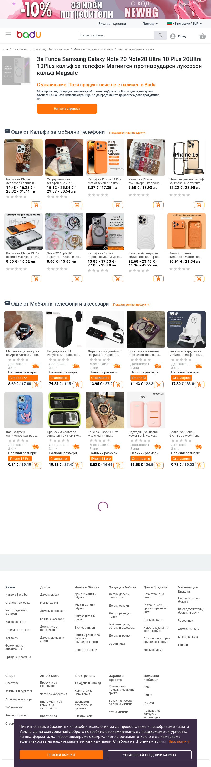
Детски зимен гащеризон (49, 628)
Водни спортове (16, 715)
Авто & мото (49, 676)
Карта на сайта (15, 622)
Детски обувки (119, 605)
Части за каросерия (53, 694)
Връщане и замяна (18, 657)
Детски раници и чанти (120, 615)
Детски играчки (119, 635)
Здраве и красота (116, 678)
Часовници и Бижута (188, 589)
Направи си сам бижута (189, 600)
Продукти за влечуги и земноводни (152, 714)
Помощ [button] (150, 24)
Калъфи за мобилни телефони (136, 49)
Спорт (10, 676)
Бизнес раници (85, 627)
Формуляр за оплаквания (14, 647)
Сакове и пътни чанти (85, 617)
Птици (148, 695)
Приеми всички (61, 755)
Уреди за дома (153, 650)
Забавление (13, 707)
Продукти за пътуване (48, 717)
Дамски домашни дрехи (52, 639)
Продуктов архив (17, 630)
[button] (8, 34)
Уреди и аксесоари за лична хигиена (121, 702)
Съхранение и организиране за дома (155, 608)
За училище (117, 643)
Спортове (12, 683)
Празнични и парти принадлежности (157, 640)
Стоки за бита (153, 620)
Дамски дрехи (49, 594)
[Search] (116, 35)
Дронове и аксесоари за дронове (84, 705)
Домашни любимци (151, 678)
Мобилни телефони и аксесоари (93, 49)
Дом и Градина (155, 587)
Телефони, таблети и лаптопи (51, 49)
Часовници (185, 620)
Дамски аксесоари (52, 611)
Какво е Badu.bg (16, 594)
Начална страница (67, 108)
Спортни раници (86, 650)
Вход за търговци (112, 24)
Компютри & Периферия (83, 692)
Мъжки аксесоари (52, 619)
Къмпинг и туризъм (18, 691)
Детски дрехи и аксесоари (119, 596)
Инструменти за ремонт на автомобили (51, 705)
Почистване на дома (154, 596)
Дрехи (45, 587)
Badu (5, 49)
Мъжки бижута (188, 637)
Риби (147, 687)
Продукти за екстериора (48, 684)
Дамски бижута (188, 628)
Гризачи (149, 703)
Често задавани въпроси (16, 612)
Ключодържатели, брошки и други (190, 611)
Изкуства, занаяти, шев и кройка (156, 629)
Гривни (183, 645)
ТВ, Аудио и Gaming (88, 683)
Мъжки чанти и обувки (85, 606)
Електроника (20, 49)
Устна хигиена (119, 712)
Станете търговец (17, 602)
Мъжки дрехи (49, 602)
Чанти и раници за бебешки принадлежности (87, 639)
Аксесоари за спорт (18, 699)
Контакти (11, 638)
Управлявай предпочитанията (149, 755)
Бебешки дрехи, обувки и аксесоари (122, 626)
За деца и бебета (122, 587)
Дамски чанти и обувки (85, 596)
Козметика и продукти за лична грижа (121, 690)
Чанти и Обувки (87, 587)
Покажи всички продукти (127, 132)
